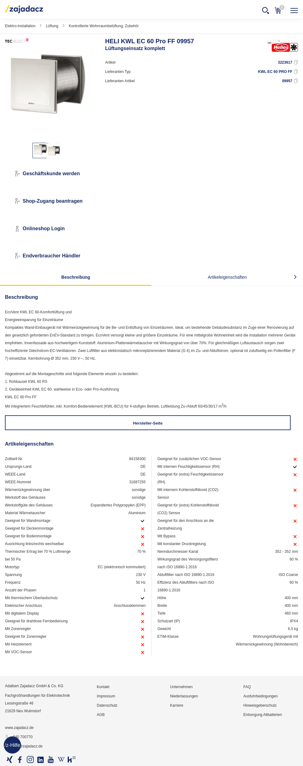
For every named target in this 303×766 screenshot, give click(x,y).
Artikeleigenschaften (227, 277)
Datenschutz (107, 705)
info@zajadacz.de (24, 746)
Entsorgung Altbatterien (262, 715)
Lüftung (52, 26)
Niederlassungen (184, 696)
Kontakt (103, 687)
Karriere (176, 705)
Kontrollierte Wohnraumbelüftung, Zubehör (104, 26)
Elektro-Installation (20, 26)
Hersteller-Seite (147, 423)
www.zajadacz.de (19, 728)
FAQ (247, 687)
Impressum (106, 696)
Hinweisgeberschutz (259, 705)
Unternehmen (181, 687)
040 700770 (18, 737)
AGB (101, 715)
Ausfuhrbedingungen (260, 696)
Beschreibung (75, 277)
